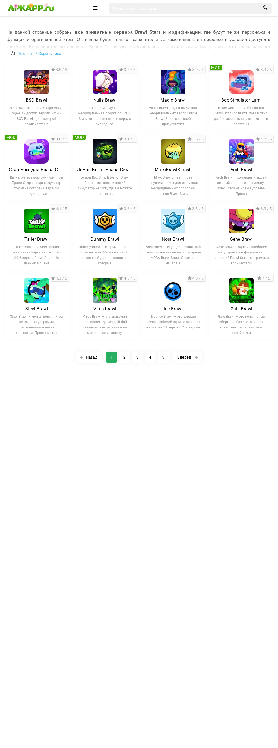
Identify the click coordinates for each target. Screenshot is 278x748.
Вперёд (187, 357)
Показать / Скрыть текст (40, 52)
